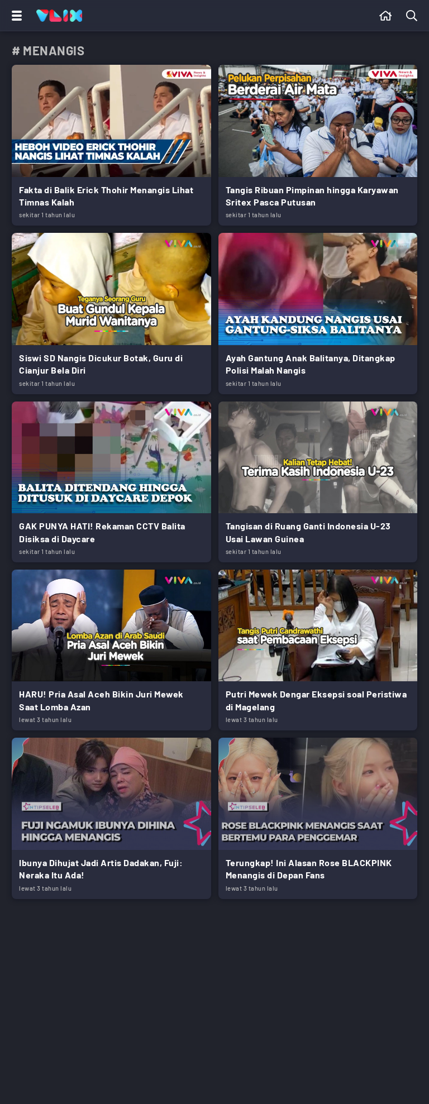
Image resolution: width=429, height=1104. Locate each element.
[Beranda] (385, 15)
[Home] (59, 15)
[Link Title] (111, 145)
